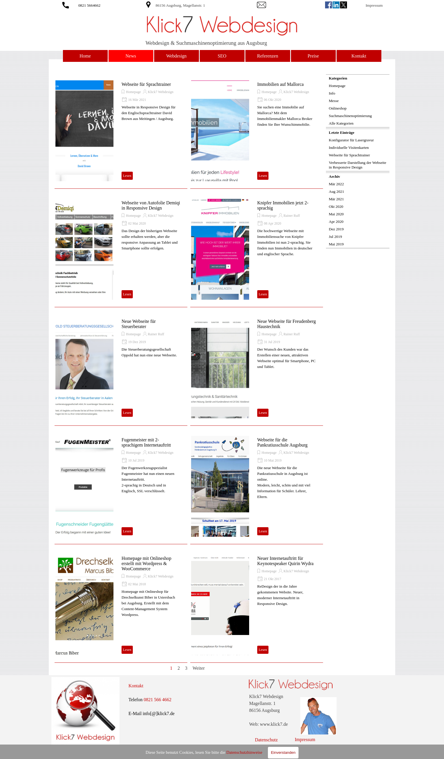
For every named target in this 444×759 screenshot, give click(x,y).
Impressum (374, 5)
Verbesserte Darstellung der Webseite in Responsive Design (357, 164)
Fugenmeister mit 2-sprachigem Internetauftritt (146, 442)
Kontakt (358, 55)
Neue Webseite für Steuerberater (139, 324)
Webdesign (176, 55)
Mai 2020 (336, 214)
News (131, 55)
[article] (121, 131)
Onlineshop (337, 108)
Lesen (127, 176)
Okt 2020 (336, 206)
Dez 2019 (336, 229)
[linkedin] (336, 4)
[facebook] (328, 4)
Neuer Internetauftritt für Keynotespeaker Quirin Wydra (285, 561)
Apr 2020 (336, 221)
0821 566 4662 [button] (157, 699)
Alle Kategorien (341, 123)
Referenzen (267, 55)
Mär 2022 (336, 184)
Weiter (199, 668)
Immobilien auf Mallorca (280, 84)
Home (85, 55)
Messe (334, 101)
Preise (313, 55)
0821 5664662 (89, 5)
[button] (65, 4)
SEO (222, 55)
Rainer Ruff (291, 216)
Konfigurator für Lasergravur (351, 140)
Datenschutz (266, 739)
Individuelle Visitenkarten (349, 147)
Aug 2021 (336, 191)
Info (332, 93)
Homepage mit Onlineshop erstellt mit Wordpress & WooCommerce (146, 563)
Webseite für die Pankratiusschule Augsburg (282, 442)
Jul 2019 (335, 236)
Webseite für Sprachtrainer (146, 84)
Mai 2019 (336, 244)
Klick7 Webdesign (160, 92)
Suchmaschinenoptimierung (350, 116)
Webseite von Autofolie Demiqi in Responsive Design (151, 205)
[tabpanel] (197, 5)
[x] (343, 4)
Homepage (133, 92)
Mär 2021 (336, 199)
